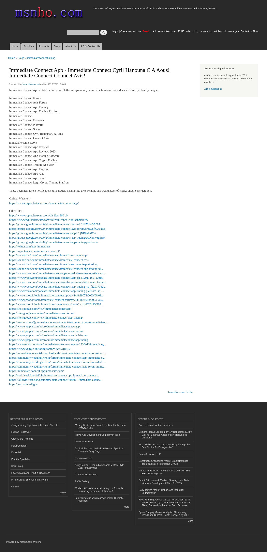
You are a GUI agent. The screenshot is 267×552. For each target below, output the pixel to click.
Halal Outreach (19, 445)
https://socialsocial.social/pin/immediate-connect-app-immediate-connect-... (54, 375)
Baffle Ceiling (82, 481)
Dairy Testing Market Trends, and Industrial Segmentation (161, 491)
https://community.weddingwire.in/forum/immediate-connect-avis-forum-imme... (57, 366)
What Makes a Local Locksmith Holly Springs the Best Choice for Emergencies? (164, 446)
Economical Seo (83, 458)
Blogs (57, 46)
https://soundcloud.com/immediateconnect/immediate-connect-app (48, 255)
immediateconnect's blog (41, 57)
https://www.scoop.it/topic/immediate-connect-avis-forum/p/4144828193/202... (56, 304)
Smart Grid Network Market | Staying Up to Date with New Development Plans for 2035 (164, 481)
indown (15, 486)
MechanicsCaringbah (86, 474)
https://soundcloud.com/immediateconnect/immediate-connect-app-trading (53, 264)
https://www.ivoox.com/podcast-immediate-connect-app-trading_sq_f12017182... (57, 286)
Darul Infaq (17, 466)
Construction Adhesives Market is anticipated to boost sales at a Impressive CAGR (163, 462)
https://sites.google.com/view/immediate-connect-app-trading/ (46, 317)
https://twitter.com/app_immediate (29, 246)
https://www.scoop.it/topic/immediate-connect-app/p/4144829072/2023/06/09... (56, 295)
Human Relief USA (21, 432)
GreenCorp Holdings (22, 438)
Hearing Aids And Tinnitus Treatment (30, 473)
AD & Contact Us (90, 46)
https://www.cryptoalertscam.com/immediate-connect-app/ (44, 203)
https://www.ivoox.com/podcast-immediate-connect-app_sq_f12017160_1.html (56, 277)
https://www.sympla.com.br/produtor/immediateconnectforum (46, 331)
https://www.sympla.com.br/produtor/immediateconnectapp (44, 326)
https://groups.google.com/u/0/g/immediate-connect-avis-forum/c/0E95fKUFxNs (57, 228)
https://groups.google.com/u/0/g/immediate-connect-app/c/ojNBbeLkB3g (52, 233)
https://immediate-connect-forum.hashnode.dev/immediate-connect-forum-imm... (57, 353)
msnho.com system (30, 542)
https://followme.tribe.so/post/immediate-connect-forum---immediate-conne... (55, 379)
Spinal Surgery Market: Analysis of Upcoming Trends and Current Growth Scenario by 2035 (164, 513)
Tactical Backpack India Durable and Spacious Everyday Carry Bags (99, 450)
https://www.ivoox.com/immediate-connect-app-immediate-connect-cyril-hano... (57, 273)
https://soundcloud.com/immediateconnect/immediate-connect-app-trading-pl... (56, 268)
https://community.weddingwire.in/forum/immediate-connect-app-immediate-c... (57, 357)
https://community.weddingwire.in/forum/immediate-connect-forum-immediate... (57, 362)
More (63, 492)
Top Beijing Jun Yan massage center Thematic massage (99, 499)
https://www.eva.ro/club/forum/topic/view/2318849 (39, 348)
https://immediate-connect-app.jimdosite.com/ (36, 370)
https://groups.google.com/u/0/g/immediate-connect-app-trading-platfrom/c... (55, 242)
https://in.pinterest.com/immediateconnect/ (34, 251)
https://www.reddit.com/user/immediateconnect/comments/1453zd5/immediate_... (57, 344)
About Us (70, 46)
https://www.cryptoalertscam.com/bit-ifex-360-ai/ (38, 215)
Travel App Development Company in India (97, 435)
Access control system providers (156, 425)
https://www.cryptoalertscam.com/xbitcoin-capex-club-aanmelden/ (48, 219)
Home (15, 46)
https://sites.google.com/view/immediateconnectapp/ (40, 308)
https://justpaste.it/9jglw (23, 384)
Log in (115, 31)
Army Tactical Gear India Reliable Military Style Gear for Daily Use (99, 466)
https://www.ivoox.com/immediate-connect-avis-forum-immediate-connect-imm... (58, 282)
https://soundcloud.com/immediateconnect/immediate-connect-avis (49, 259)
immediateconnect (31, 84)
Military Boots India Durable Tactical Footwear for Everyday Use (100, 426)
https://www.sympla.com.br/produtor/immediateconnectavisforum (48, 335)
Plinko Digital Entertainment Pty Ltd (30, 479)
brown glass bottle (84, 441)
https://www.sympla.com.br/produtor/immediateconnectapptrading (48, 339)
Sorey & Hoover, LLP (150, 454)
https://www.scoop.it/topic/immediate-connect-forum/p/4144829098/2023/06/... (56, 299)
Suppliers (28, 46)
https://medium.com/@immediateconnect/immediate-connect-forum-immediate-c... (58, 322)
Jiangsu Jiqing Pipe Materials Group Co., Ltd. (35, 425)
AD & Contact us (213, 88)
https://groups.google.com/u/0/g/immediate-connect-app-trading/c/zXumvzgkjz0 (57, 237)
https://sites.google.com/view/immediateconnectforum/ (41, 313)
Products (44, 46)
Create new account (131, 31)
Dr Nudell (16, 452)
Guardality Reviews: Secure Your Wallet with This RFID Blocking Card (164, 472)
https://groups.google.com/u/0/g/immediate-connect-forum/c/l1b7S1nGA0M (54, 224)
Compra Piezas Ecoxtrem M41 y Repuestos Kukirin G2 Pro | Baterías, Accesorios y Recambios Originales (165, 435)
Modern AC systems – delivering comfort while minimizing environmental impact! (99, 490)
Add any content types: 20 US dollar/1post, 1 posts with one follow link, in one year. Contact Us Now (205, 31)
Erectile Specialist (20, 459)
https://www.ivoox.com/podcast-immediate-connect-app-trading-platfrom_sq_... (56, 290)
